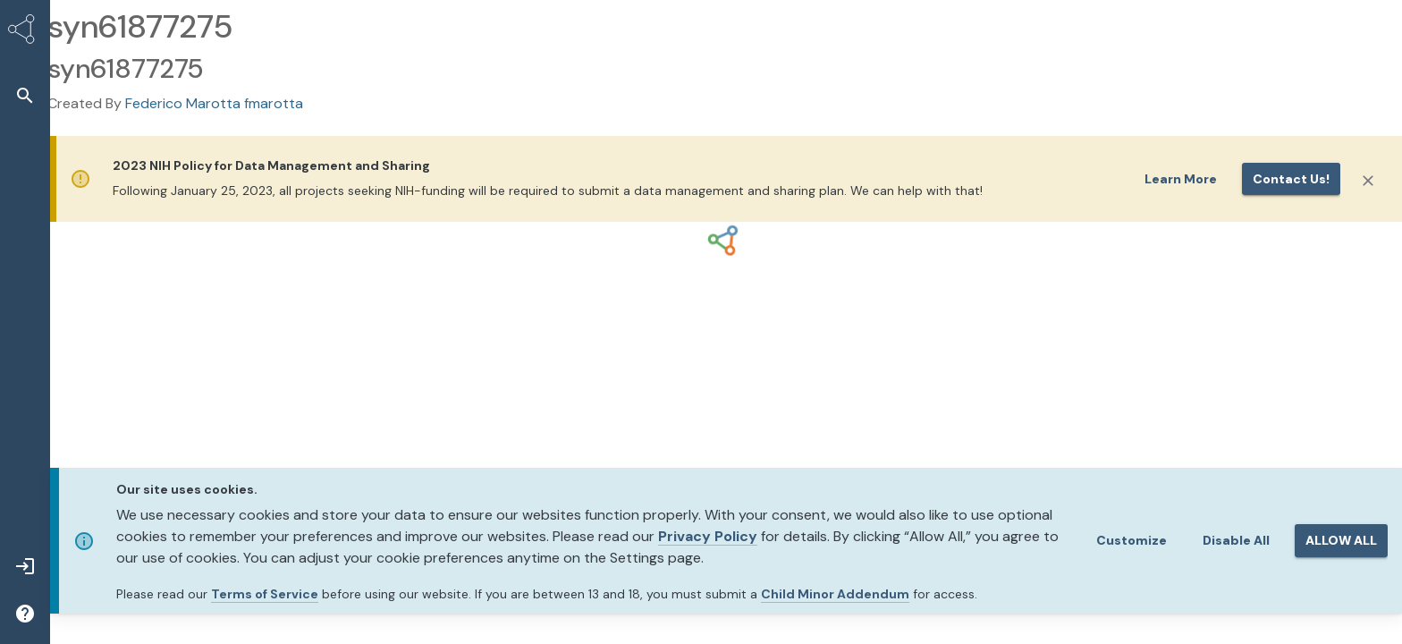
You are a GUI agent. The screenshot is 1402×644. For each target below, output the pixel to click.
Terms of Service (264, 594)
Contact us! (1291, 179)
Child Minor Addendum (835, 594)
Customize (1131, 540)
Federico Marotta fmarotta (214, 103)
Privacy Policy (707, 536)
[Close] (1368, 180)
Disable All (1236, 540)
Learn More (1180, 179)
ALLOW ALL (1341, 540)
